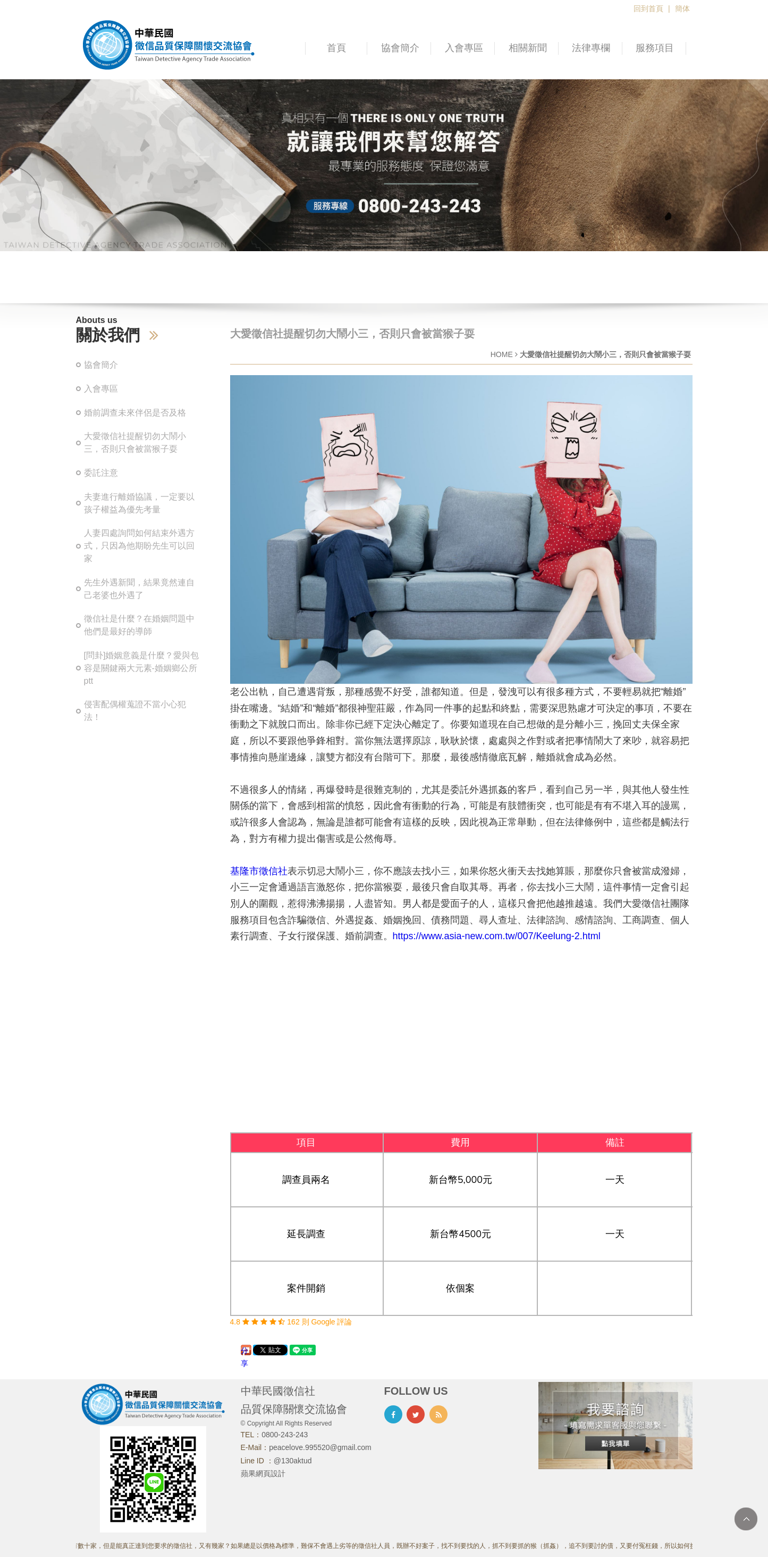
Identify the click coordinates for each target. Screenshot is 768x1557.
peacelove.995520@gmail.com (320, 1447)
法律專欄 (591, 48)
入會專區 (464, 48)
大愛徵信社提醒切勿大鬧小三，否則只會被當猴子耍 (135, 442)
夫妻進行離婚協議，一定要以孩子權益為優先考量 (139, 503)
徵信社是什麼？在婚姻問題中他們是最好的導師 (139, 625)
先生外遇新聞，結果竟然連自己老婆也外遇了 (139, 589)
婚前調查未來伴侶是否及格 (135, 412)
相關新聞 (528, 48)
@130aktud (293, 1460)
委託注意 (101, 472)
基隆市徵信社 (259, 871)
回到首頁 (648, 8)
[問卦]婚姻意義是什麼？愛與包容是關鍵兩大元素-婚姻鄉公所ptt (141, 668)
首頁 (336, 48)
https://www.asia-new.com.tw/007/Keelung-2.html (497, 936)
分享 (244, 1350)
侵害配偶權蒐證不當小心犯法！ (135, 711)
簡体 (682, 8)
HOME (502, 354)
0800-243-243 (284, 1434)
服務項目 (655, 48)
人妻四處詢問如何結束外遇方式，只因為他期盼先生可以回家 (139, 545)
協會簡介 (400, 48)
